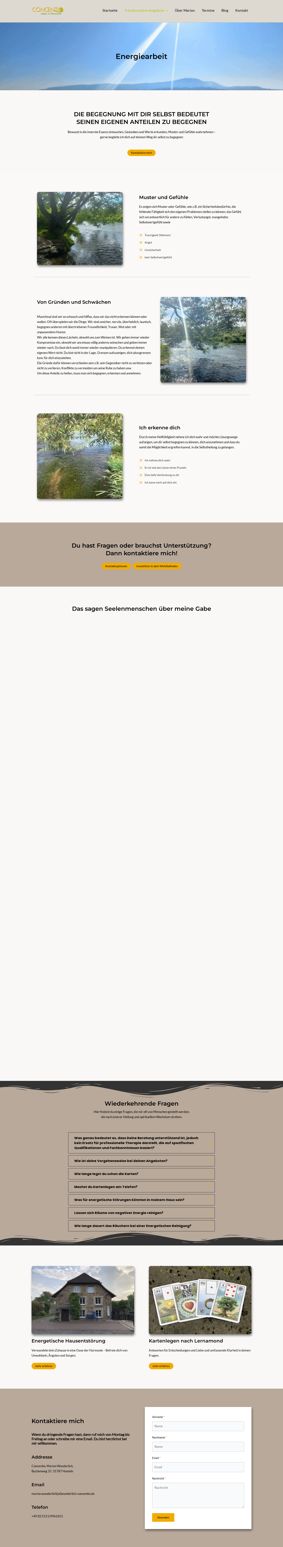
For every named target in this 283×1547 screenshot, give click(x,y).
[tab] (141, 1123)
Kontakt (245, 1535)
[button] (146, 10)
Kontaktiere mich (141, 153)
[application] (166, 10)
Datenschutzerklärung (222, 1535)
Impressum (196, 1535)
